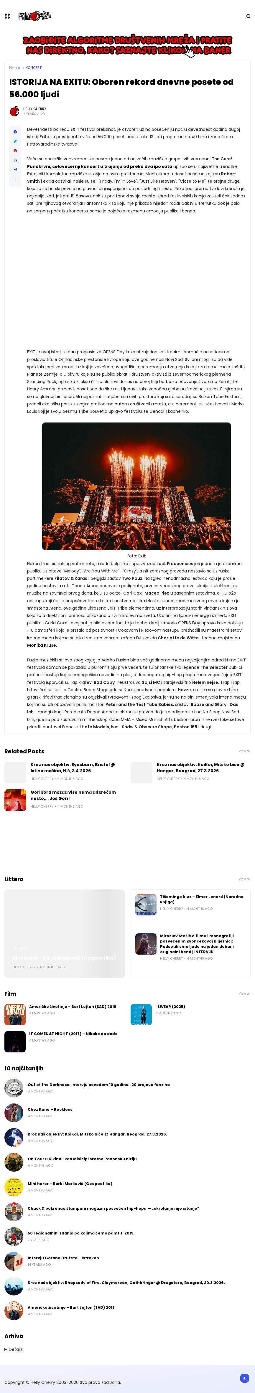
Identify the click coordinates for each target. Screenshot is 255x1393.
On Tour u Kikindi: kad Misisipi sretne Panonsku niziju (82, 1158)
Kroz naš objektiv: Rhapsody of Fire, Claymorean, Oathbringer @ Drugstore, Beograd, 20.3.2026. (126, 1282)
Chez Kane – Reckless (50, 1109)
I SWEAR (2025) (170, 1006)
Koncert (34, 67)
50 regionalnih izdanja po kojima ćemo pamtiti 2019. (81, 1233)
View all (245, 751)
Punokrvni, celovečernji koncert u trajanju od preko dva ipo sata (99, 166)
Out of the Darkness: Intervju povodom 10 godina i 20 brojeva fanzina (99, 1084)
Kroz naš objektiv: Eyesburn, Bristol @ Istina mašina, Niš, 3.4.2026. (73, 768)
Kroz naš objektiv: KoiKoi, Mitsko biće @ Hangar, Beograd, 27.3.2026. (201, 768)
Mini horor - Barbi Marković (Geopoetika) (64, 958)
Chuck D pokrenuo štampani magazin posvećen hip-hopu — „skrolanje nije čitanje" (113, 1208)
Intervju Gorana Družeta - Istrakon (63, 1257)
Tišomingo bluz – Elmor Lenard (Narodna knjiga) (202, 899)
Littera (20, 948)
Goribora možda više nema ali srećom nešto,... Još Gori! (73, 795)
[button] (15, 180)
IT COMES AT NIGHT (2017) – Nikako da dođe (73, 1033)
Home (15, 68)
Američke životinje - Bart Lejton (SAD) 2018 (72, 1006)
